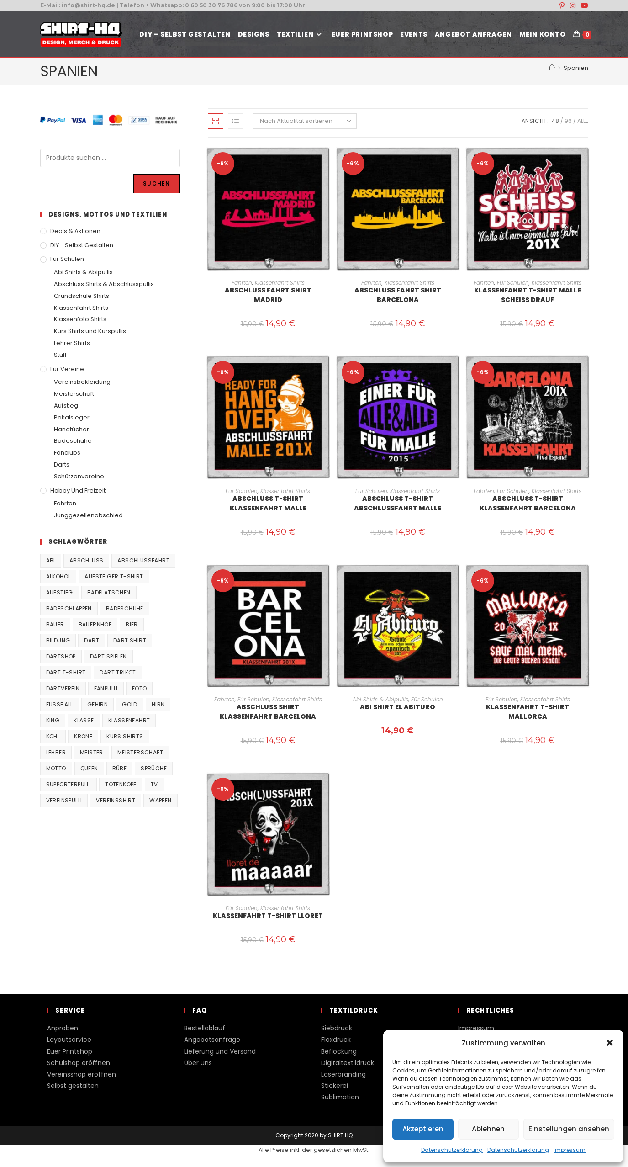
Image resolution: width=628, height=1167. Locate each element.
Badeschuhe (73, 440)
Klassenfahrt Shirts (280, 282)
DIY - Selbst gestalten (81, 245)
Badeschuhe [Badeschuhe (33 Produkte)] (124, 608)
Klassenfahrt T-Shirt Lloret (268, 915)
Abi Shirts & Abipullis (380, 699)
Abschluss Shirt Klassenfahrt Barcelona (268, 711)
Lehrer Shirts (72, 343)
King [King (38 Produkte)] (53, 720)
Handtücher (71, 429)
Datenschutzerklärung (452, 1150)
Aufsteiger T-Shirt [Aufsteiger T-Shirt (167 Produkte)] (113, 576)
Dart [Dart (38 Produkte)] (91, 640)
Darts (61, 464)
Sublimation (340, 1097)
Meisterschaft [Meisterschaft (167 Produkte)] (140, 752)
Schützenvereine (79, 476)
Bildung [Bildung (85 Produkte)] (58, 640)
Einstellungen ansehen (568, 1129)
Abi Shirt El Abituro (397, 706)
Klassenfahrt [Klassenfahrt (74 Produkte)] (129, 720)
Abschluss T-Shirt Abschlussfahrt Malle (397, 503)
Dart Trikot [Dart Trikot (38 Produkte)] (118, 672)
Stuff (60, 354)
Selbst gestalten (73, 1085)
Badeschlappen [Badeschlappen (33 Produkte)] (69, 608)
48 (555, 121)
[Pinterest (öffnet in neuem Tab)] (562, 5)
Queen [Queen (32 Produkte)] (89, 768)
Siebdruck (336, 1028)
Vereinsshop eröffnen (81, 1074)
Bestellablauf (204, 1028)
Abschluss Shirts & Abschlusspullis (104, 284)
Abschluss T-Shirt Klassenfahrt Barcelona (528, 503)
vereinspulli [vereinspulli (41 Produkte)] (64, 800)
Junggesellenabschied (88, 515)
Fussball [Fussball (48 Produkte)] (59, 704)
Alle (582, 121)
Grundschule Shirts (81, 296)
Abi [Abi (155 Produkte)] (50, 560)
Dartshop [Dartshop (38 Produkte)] (61, 656)
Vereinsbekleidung (82, 381)
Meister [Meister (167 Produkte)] (91, 752)
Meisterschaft (74, 393)
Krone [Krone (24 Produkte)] (83, 736)
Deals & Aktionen (75, 231)
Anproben (62, 1028)
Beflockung (339, 1051)
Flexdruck (336, 1039)
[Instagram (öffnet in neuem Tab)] (572, 5)
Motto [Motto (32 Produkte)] (56, 768)
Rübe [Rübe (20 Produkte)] (119, 768)
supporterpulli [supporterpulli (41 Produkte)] (68, 784)
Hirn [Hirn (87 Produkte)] (158, 704)
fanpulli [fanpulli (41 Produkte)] (106, 688)
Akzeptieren (422, 1129)
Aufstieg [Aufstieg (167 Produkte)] (59, 592)
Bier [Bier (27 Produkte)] (132, 624)
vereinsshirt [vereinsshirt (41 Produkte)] (115, 800)
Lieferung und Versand (220, 1051)
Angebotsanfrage (212, 1039)
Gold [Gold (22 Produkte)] (129, 704)
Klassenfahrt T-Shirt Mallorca (527, 711)
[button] (609, 1042)
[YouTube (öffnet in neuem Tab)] (583, 5)
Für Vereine (67, 369)
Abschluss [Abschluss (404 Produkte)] (86, 560)
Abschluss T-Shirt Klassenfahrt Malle (268, 503)
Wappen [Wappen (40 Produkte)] (160, 800)
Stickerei (334, 1085)
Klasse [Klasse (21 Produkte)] (84, 720)
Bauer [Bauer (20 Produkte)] (55, 624)
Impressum (570, 1150)
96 (568, 121)
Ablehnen (488, 1129)
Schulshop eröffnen (78, 1062)
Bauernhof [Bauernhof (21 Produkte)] (95, 624)
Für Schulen (513, 282)
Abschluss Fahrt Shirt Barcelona (397, 295)
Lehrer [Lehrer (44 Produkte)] (56, 752)
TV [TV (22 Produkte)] (154, 784)
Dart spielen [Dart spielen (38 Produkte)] (108, 656)
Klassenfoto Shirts (80, 319)
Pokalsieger (72, 417)
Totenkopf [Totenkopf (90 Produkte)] (121, 784)
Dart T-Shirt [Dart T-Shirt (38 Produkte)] (66, 672)
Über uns (198, 1062)
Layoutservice (69, 1039)
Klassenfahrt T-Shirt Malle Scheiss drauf (527, 295)
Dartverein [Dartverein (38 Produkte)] (63, 688)
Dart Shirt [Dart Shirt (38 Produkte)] (129, 640)
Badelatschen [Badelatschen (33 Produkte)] (109, 592)
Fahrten (242, 282)
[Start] (552, 68)
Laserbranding (343, 1074)
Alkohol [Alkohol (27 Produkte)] (58, 576)
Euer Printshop (69, 1051)
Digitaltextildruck (347, 1062)
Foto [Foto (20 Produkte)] (139, 688)
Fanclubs (67, 452)
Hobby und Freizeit (78, 490)
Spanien (576, 68)
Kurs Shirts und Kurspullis (90, 331)
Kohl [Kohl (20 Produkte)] (53, 736)
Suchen (156, 183)
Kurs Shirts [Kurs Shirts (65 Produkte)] (124, 736)
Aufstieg (66, 405)
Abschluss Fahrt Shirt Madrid (268, 295)
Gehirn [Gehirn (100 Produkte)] (97, 704)
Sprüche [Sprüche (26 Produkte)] (154, 768)
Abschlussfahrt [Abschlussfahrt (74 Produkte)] (143, 560)
